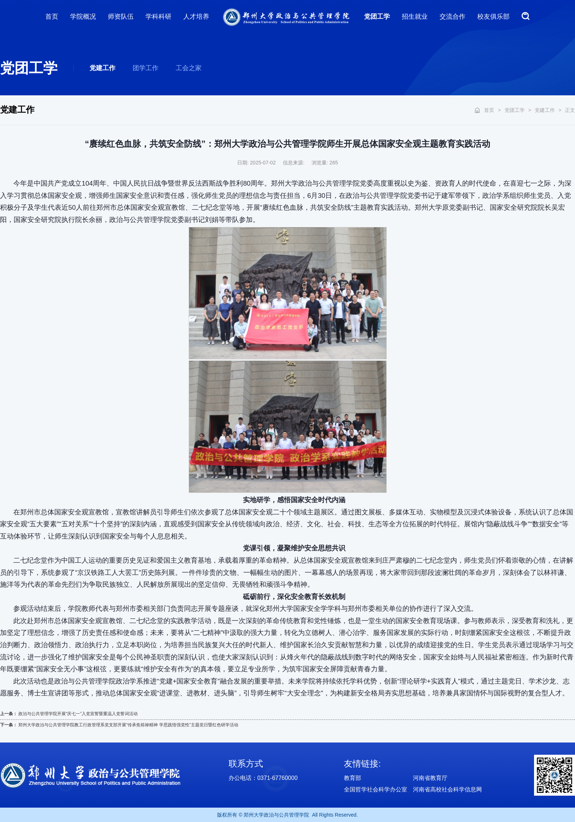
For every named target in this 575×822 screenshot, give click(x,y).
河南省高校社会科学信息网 (447, 789)
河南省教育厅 (430, 778)
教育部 (352, 778)
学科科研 (158, 16)
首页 (51, 16)
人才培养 (196, 16)
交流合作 (452, 16)
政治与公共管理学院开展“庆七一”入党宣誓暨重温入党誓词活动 (78, 713)
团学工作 (145, 68)
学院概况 (83, 16)
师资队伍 (121, 16)
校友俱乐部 (493, 16)
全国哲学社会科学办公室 (375, 789)
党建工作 (102, 68)
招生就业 (415, 16)
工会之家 (189, 68)
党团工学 (377, 16)
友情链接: (362, 763)
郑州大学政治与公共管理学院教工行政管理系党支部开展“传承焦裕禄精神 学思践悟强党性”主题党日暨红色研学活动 (128, 724)
